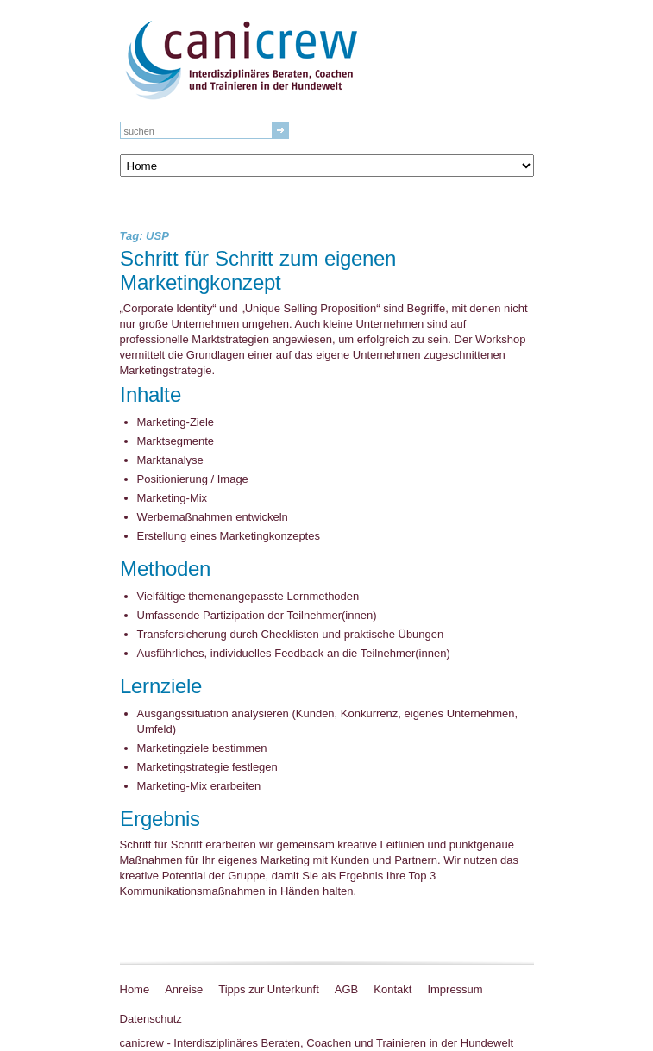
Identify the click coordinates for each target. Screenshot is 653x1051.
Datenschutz (151, 1018)
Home (135, 989)
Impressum (454, 989)
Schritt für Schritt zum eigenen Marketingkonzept (258, 272)
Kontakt (392, 989)
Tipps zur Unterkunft (268, 989)
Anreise (184, 989)
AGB (346, 989)
